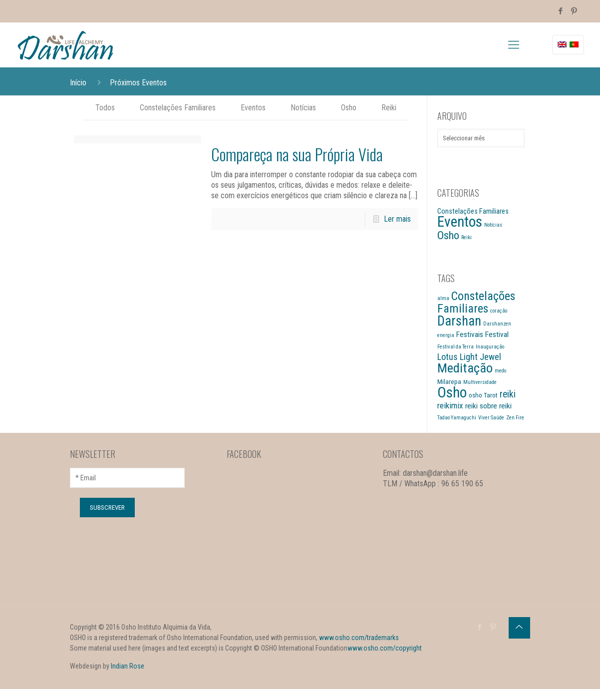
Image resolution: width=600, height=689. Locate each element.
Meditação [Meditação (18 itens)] (465, 367)
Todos (105, 107)
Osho (348, 107)
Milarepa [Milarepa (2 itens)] (449, 381)
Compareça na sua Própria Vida (297, 154)
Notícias (303, 107)
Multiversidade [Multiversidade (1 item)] (480, 382)
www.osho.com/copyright (384, 648)
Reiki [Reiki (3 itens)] (466, 237)
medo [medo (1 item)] (500, 370)
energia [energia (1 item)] (445, 335)
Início (78, 82)
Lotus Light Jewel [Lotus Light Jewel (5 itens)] (469, 356)
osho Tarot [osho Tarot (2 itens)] (483, 395)
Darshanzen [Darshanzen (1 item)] (497, 324)
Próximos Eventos (138, 82)
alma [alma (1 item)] (443, 298)
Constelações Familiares (178, 107)
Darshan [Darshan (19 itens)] (459, 321)
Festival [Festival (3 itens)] (497, 334)
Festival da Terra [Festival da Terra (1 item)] (455, 347)
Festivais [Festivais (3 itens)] (469, 334)
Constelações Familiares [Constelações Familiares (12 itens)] (476, 302)
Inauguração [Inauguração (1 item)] (490, 347)
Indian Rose (127, 666)
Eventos (253, 107)
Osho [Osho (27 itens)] (452, 392)
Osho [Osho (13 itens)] (448, 235)
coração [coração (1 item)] (498, 311)
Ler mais (397, 219)
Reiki (388, 107)
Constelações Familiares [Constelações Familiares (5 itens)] (473, 211)
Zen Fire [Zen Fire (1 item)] (515, 417)
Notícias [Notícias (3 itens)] (493, 225)
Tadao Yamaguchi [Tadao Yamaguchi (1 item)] (456, 417)
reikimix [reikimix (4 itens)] (450, 405)
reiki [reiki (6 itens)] (508, 394)
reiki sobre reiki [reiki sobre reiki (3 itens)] (488, 405)
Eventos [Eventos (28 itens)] (459, 221)
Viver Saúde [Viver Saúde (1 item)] (491, 417)
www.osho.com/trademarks (359, 638)
